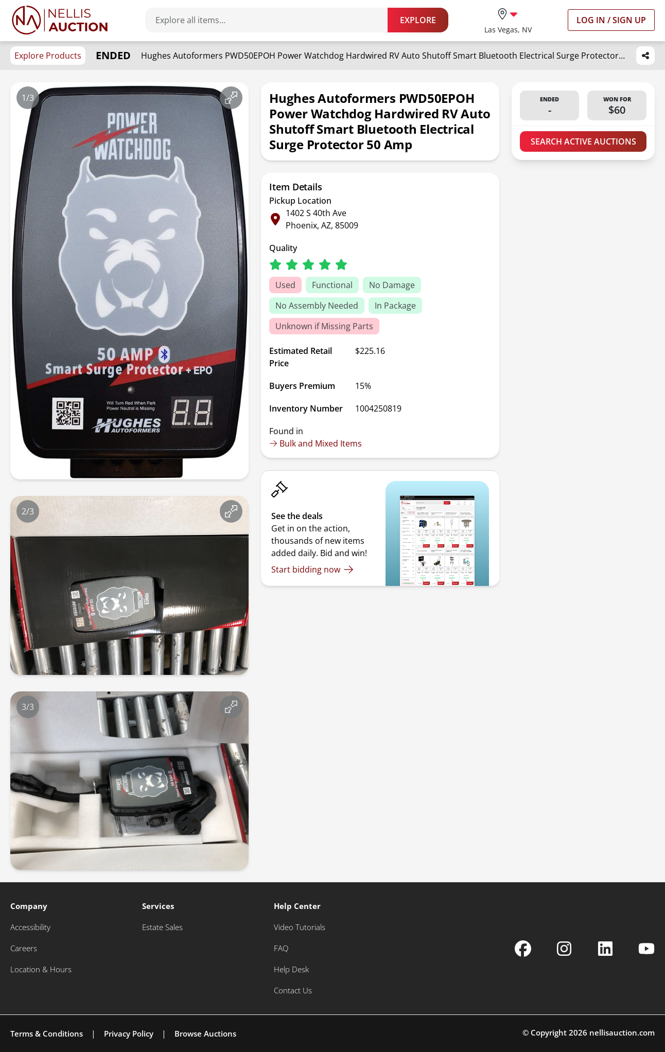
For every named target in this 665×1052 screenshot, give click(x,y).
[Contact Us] (293, 990)
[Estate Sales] (162, 927)
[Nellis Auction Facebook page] (523, 948)
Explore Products (47, 55)
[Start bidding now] (312, 569)
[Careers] (23, 948)
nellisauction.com (622, 1032)
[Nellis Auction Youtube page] (646, 948)
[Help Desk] (291, 969)
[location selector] (508, 19)
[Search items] (271, 20)
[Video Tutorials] (299, 927)
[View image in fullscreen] (231, 97)
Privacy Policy (128, 1033)
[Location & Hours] (41, 969)
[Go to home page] (59, 20)
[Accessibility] (30, 927)
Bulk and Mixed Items (315, 443)
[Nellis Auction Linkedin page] (605, 948)
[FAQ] (281, 948)
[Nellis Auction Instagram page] (564, 948)
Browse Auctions (205, 1033)
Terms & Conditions (46, 1033)
